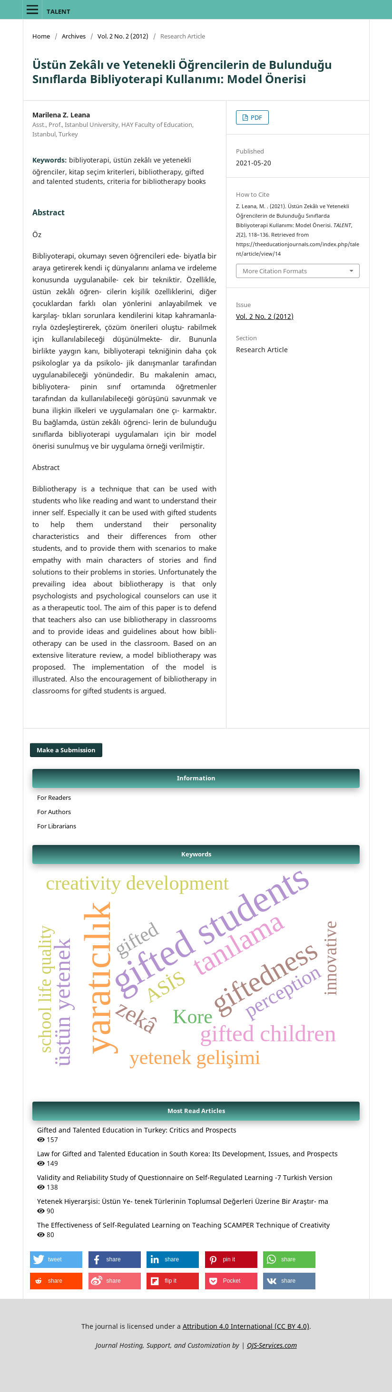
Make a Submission (66, 750)
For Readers (54, 797)
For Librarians (56, 826)
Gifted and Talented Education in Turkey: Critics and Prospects (136, 1129)
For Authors (54, 811)
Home (41, 36)
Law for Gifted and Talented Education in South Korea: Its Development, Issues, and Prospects (187, 1153)
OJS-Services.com (272, 1345)
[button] (56, 1259)
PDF (255, 117)
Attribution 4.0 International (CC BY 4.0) (246, 1326)
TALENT (58, 11)
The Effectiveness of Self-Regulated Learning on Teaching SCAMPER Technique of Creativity (183, 1224)
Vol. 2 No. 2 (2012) (123, 36)
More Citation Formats (275, 271)
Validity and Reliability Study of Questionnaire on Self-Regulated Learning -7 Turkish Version (185, 1177)
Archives (74, 36)
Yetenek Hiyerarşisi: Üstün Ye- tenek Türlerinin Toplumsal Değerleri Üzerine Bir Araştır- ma (182, 1201)
